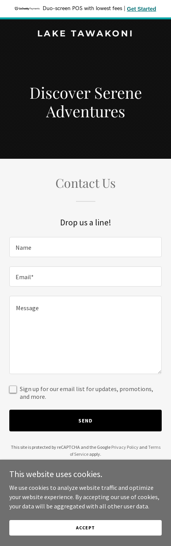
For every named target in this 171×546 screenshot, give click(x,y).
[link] (85, 34)
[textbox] (85, 247)
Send (85, 420)
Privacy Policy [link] (124, 447)
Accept (85, 528)
